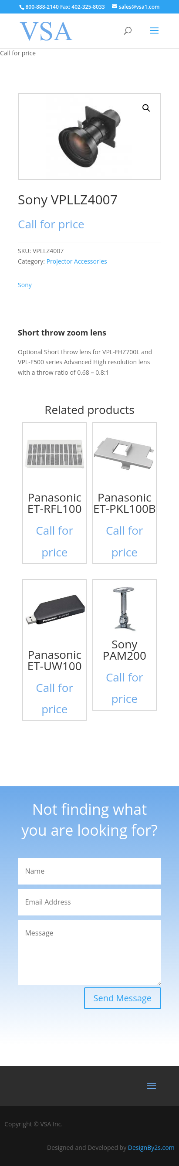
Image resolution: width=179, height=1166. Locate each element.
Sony (25, 285)
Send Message (123, 998)
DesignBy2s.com (151, 1147)
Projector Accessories (77, 261)
